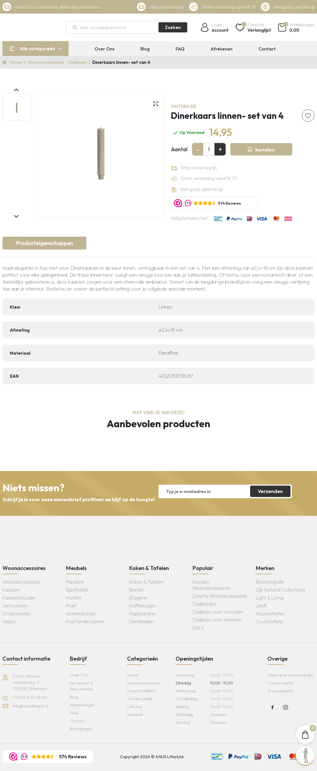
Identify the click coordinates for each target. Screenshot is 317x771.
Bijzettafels (77, 590)
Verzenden (270, 491)
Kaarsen (78, 62)
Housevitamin (270, 613)
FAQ (180, 49)
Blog (145, 49)
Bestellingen (81, 728)
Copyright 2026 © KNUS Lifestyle (152, 756)
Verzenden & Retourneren (81, 686)
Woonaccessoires (46, 62)
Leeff (261, 605)
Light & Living (269, 598)
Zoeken (173, 27)
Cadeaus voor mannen (217, 620)
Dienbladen (141, 621)
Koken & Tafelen (146, 582)
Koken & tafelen (141, 690)
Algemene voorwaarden (290, 674)
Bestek (136, 590)
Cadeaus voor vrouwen (217, 612)
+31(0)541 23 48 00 (29, 697)
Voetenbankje (81, 613)
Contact (267, 49)
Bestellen (264, 150)
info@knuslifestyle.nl (30, 705)
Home (16, 62)
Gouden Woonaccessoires (211, 585)
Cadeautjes (204, 604)
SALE (198, 627)
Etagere (138, 598)
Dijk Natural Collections (280, 590)
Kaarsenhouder (19, 598)
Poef (71, 605)
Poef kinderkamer (85, 621)
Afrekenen (222, 49)
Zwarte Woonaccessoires (219, 596)
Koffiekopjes (142, 605)
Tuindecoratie (140, 698)
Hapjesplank (142, 613)
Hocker (74, 598)
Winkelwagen (82, 704)
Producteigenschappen (44, 243)
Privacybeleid (280, 690)
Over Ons (104, 49)
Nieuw (133, 674)
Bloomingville (270, 582)
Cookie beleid (280, 682)
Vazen (9, 621)
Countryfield (269, 621)
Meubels (75, 582)
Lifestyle (134, 706)
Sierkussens (14, 605)
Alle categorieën (37, 48)
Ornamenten (16, 613)
